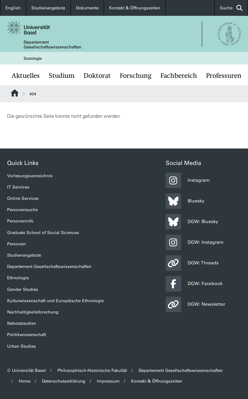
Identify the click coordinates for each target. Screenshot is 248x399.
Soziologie (33, 58)
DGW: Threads (192, 263)
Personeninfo (20, 221)
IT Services (18, 187)
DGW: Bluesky (192, 222)
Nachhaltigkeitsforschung (32, 312)
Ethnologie (18, 277)
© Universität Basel (26, 370)
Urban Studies (21, 346)
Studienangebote (48, 7)
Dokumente (87, 7)
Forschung (135, 75)
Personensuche (22, 209)
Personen (16, 243)
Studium (62, 75)
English (13, 7)
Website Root (14, 93)
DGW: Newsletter (195, 304)
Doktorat (97, 75)
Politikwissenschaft (26, 334)
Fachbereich (178, 75)
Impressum (108, 381)
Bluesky (185, 201)
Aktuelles (26, 75)
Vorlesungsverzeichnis (30, 175)
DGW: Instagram (194, 242)
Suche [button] (231, 8)
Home (24, 381)
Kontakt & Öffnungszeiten (134, 7)
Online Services (23, 198)
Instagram (188, 180)
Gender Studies (22, 289)
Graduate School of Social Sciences (43, 232)
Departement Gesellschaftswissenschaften (52, 44)
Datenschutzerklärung (63, 381)
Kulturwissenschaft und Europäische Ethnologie (55, 300)
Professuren (224, 75)
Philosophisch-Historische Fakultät (92, 370)
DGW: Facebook (194, 284)
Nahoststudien (21, 323)
